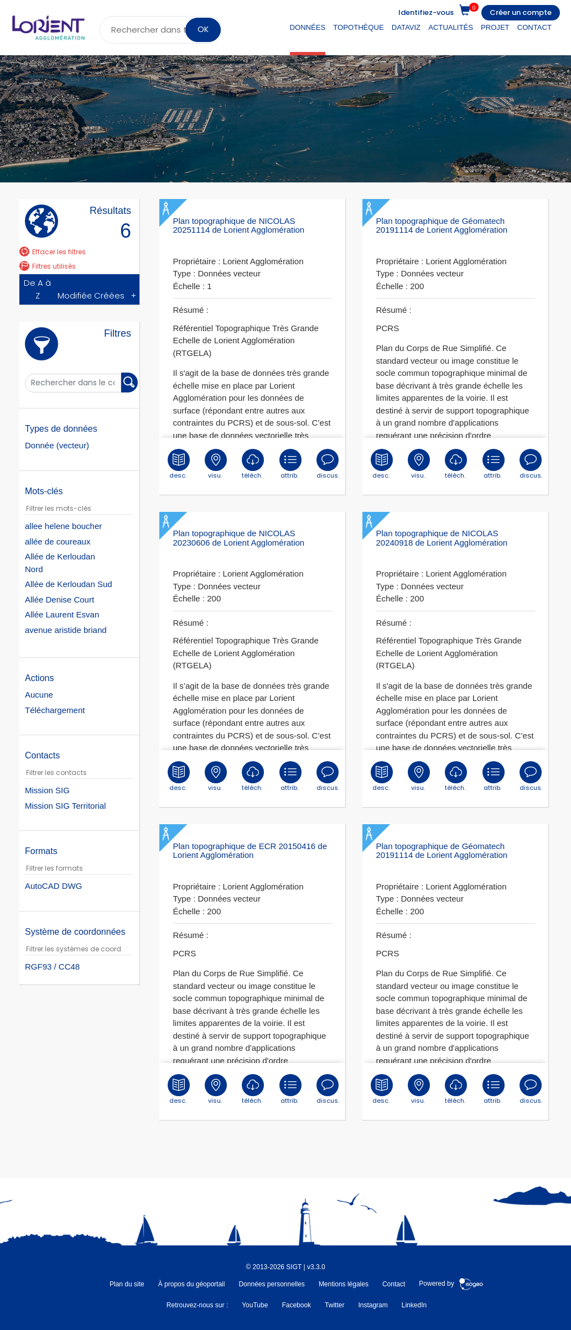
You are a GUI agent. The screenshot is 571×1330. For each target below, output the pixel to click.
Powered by (451, 1284)
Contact (534, 27)
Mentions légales (343, 1284)
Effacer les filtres (52, 251)
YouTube (255, 1305)
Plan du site (127, 1284)
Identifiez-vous (426, 12)
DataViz (406, 27)
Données (308, 27)
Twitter (334, 1305)
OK (203, 29)
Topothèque (358, 27)
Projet (495, 27)
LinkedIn (414, 1305)
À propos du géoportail (191, 1284)
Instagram (372, 1305)
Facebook (296, 1305)
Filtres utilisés (47, 266)
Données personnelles (271, 1284)
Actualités (450, 27)
